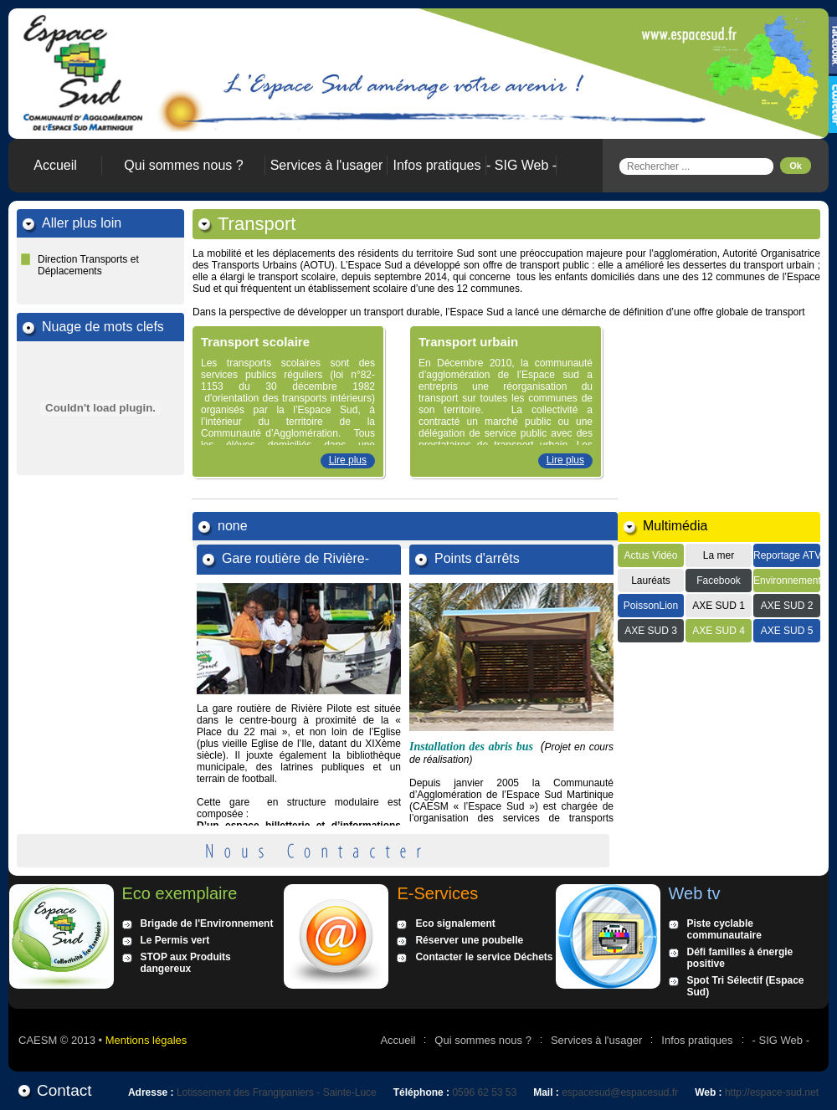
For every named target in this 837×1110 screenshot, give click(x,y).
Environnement (786, 580)
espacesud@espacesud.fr (620, 1092)
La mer (718, 555)
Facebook (718, 580)
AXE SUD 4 (718, 631)
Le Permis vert (175, 940)
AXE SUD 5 (787, 631)
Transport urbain (468, 342)
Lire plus (348, 460)
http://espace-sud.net (772, 1092)
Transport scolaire (255, 342)
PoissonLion (651, 605)
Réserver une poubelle (469, 940)
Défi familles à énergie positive (740, 957)
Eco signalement (455, 923)
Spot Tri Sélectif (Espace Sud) (745, 986)
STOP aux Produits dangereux (186, 962)
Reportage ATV (786, 555)
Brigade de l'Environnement (207, 923)
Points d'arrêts (477, 558)
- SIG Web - (521, 165)
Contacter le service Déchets (483, 957)
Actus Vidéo (651, 555)
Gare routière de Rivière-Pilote (295, 559)
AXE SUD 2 (787, 605)
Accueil (55, 165)
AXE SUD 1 (718, 605)
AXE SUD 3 (650, 631)
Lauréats (650, 580)
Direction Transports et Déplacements (88, 265)
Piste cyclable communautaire (724, 929)
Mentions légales (146, 1040)
